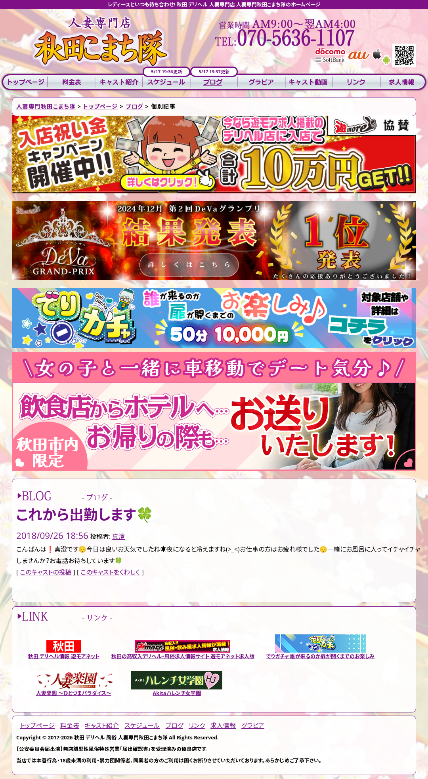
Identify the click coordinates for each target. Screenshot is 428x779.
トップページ (24, 82)
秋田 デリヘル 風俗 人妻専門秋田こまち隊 (121, 737)
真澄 (118, 536)
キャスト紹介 (119, 82)
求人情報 (404, 82)
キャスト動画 (309, 82)
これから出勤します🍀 (85, 514)
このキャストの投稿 (45, 572)
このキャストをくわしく (110, 572)
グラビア (261, 82)
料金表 (71, 82)
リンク (356, 82)
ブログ (214, 82)
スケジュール (166, 82)
